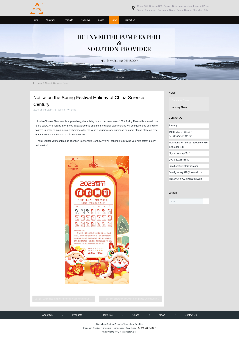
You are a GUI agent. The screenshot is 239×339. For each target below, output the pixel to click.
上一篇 (65, 299)
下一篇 (132, 299)
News (47, 83)
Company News (60, 83)
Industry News (189, 107)
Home (35, 20)
